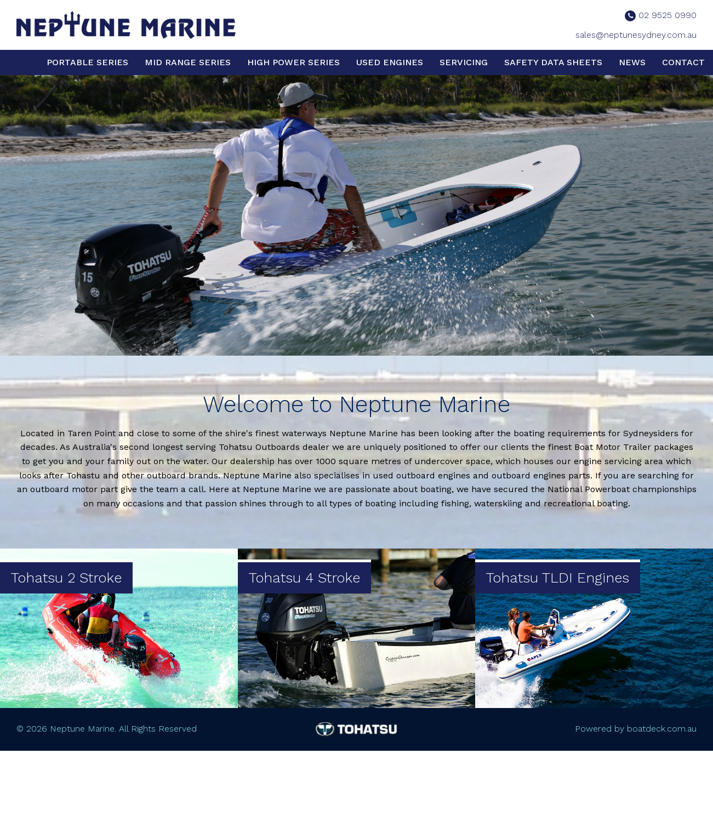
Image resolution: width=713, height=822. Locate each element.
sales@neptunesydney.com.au (636, 35)
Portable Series (87, 62)
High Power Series (293, 62)
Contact (683, 62)
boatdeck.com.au (662, 728)
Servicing (464, 62)
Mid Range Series (188, 62)
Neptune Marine (82, 728)
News (632, 62)
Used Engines (389, 62)
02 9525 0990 (667, 15)
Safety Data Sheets (553, 62)
